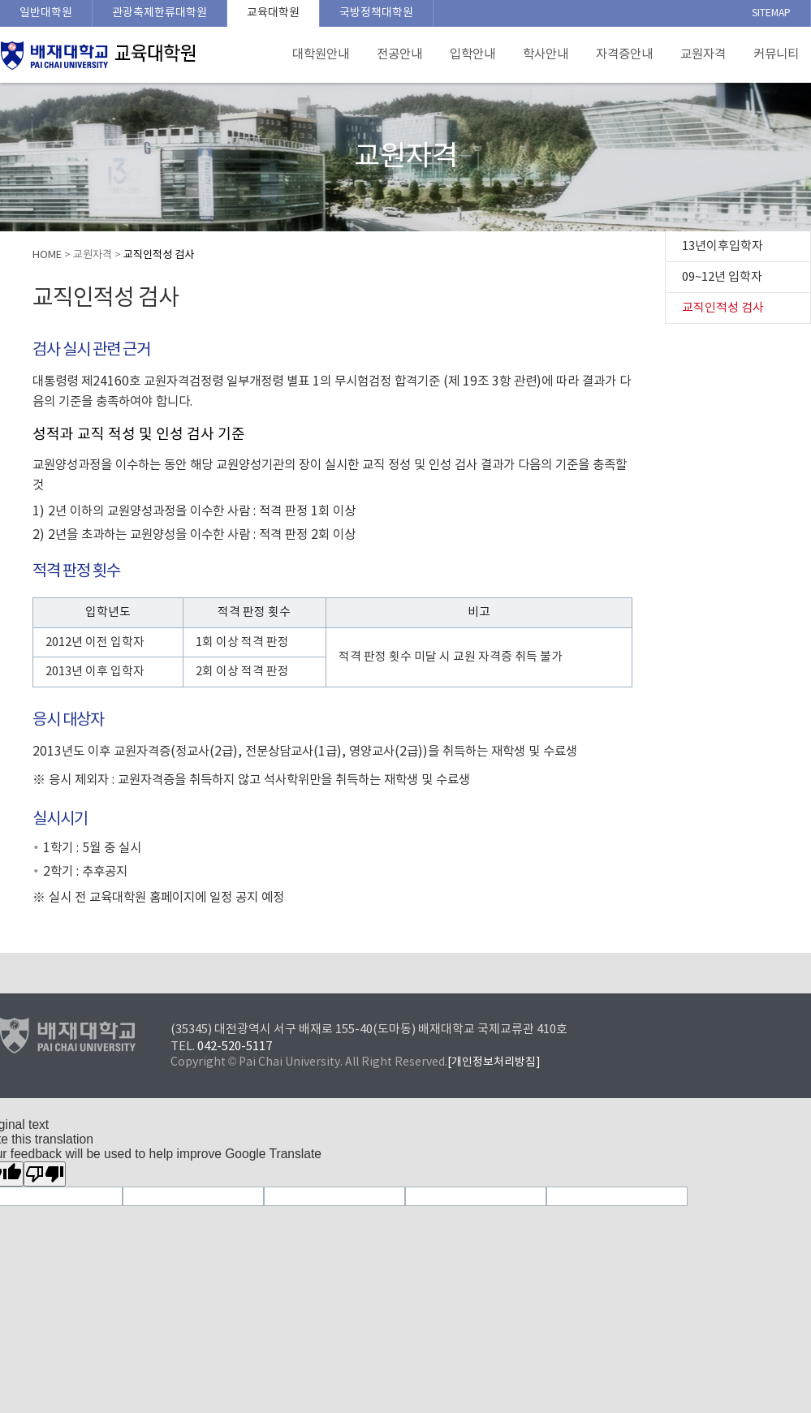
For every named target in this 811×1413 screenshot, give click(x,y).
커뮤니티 (776, 54)
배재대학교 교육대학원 (98, 55)
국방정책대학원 (376, 12)
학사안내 (545, 54)
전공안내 (399, 54)
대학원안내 (320, 54)
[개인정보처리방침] (494, 1062)
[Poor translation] (45, 1174)
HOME (47, 255)
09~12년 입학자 (722, 277)
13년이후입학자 (722, 246)
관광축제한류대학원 (159, 12)
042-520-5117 (234, 1046)
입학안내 (472, 54)
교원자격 (703, 54)
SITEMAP (771, 13)
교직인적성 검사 (723, 308)
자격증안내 (624, 54)
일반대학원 (45, 12)
